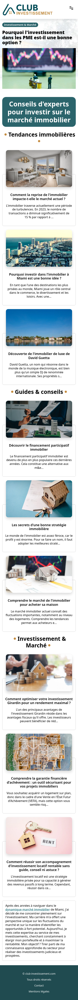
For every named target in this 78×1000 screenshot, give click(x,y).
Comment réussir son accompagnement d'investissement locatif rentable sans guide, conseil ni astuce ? (39, 866)
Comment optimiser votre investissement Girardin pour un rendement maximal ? (39, 701)
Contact (39, 985)
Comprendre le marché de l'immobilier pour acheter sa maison (39, 602)
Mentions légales (39, 991)
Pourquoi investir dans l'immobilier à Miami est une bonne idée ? (39, 276)
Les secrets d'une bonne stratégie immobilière (39, 527)
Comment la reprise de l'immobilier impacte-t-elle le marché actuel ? (39, 196)
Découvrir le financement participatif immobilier (39, 447)
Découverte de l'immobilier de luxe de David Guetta (39, 355)
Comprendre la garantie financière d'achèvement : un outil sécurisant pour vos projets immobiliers (39, 782)
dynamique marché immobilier (27, 909)
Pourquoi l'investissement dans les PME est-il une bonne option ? (37, 37)
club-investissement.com (40, 973)
